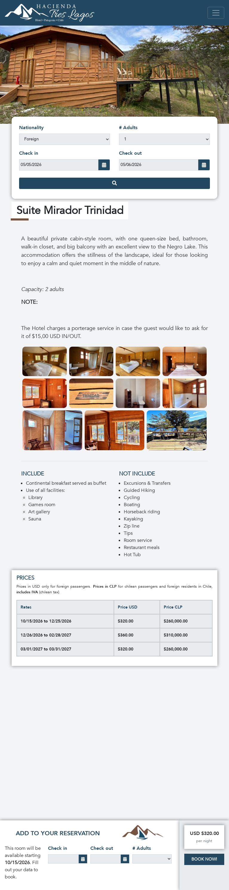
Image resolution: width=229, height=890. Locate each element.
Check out (130, 153)
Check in (28, 153)
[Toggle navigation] (216, 13)
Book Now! (204, 859)
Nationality (31, 127)
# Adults (128, 127)
